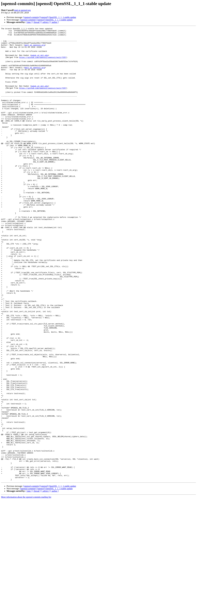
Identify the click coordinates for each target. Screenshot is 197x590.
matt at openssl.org (22, 10)
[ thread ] (37, 22)
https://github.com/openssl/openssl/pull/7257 (42, 63)
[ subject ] (45, 22)
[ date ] (29, 22)
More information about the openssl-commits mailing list (26, 587)
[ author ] (54, 22)
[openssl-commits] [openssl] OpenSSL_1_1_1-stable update (49, 17)
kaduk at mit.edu (39, 61)
